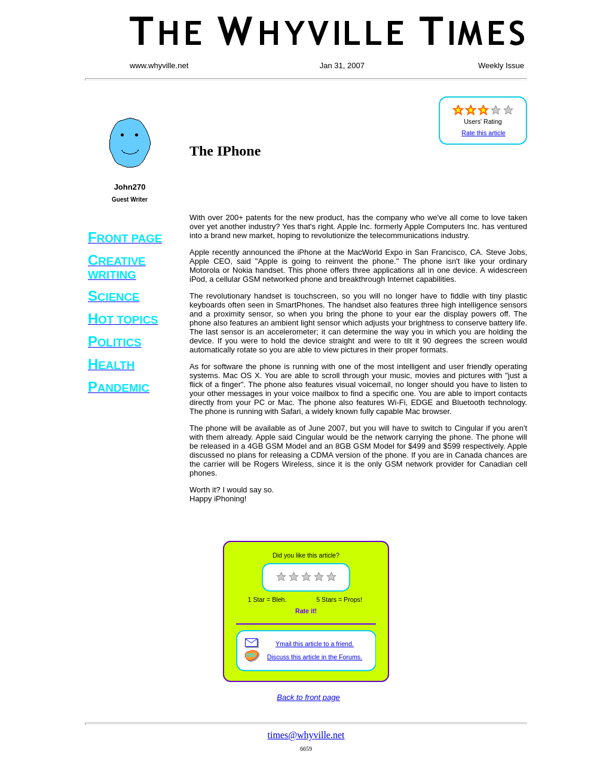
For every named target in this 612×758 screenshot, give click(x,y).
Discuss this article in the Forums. (314, 656)
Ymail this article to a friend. (315, 643)
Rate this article (483, 132)
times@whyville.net (306, 735)
